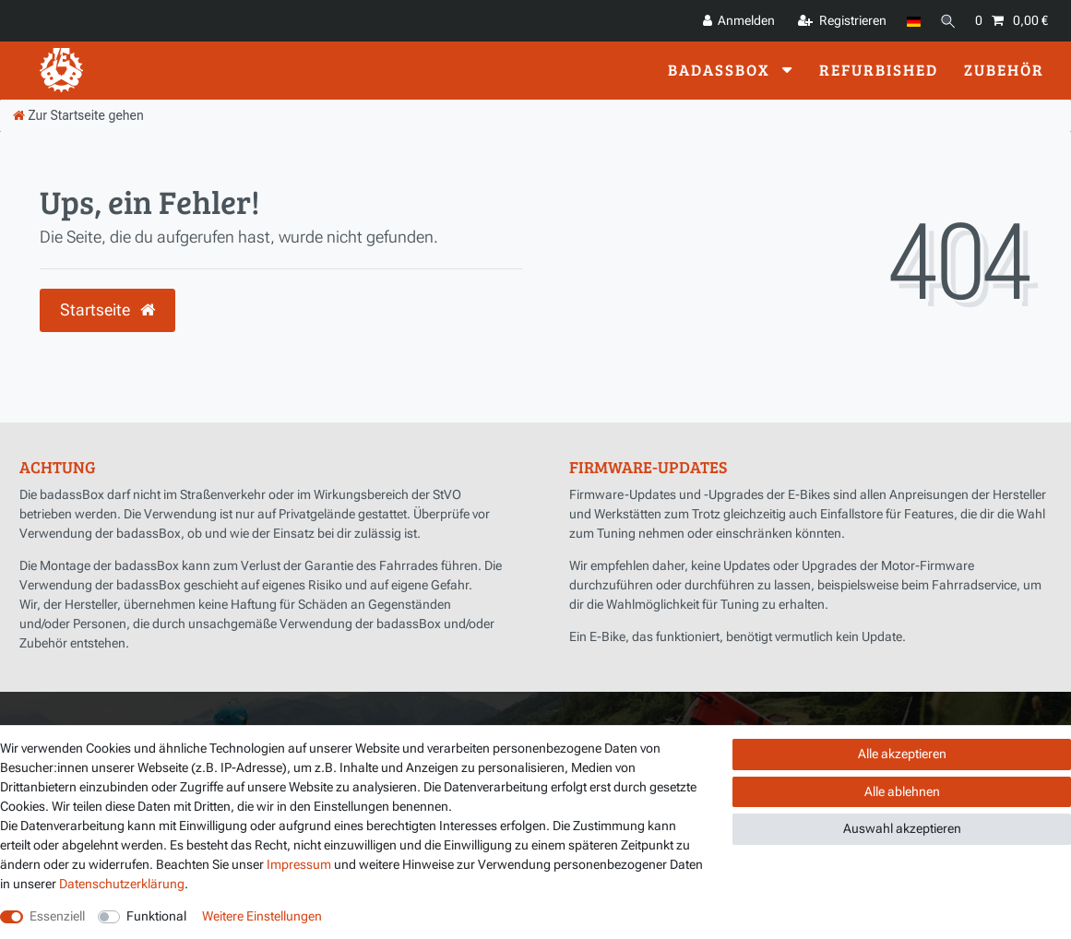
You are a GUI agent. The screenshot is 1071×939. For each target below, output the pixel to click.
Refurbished (878, 69)
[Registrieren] (838, 21)
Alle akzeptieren (902, 753)
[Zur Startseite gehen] (78, 115)
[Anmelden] (735, 21)
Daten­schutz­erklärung (121, 883)
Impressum (299, 864)
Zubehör (1004, 69)
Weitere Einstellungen (262, 916)
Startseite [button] (107, 310)
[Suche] (946, 21)
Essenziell (57, 916)
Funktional (156, 916)
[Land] (910, 21)
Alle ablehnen (902, 791)
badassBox (721, 69)
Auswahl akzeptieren (902, 828)
